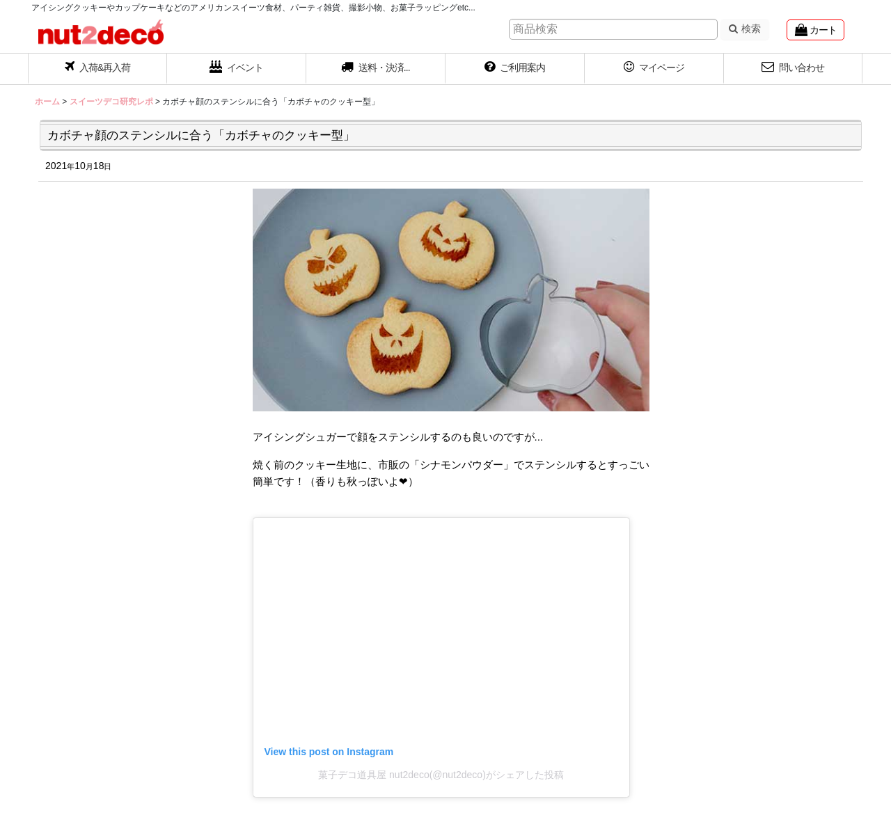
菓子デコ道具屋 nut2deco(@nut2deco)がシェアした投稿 (441, 774)
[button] (376, 69)
